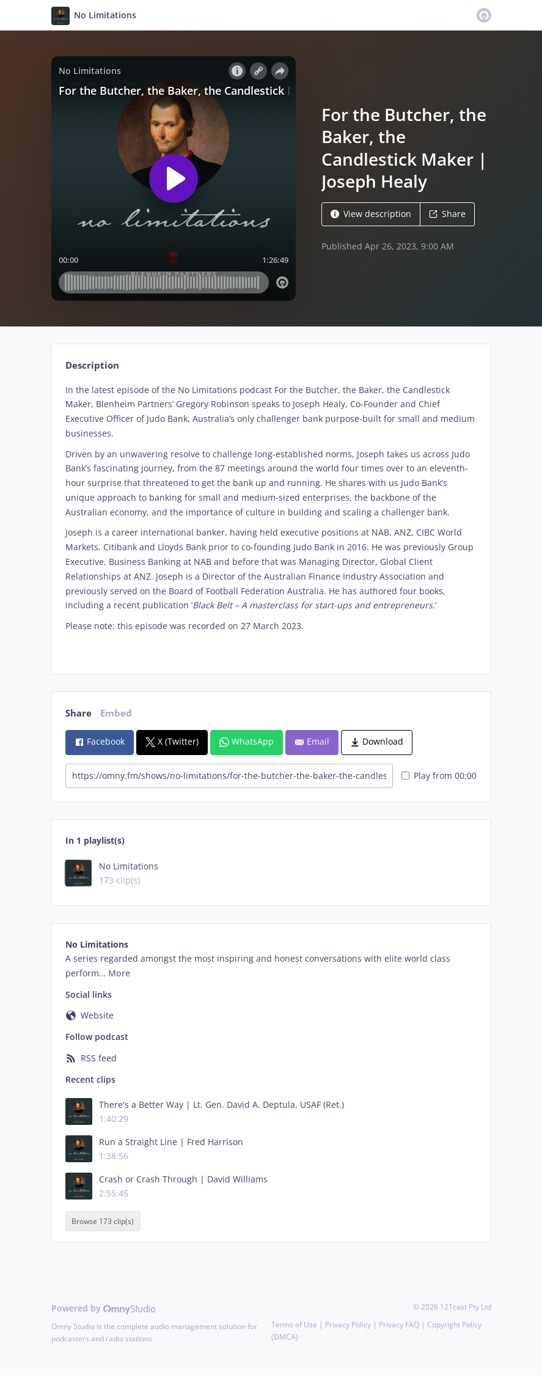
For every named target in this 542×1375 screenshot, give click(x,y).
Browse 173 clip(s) (102, 1221)
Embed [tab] (116, 713)
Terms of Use (294, 1324)
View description (371, 213)
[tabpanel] (271, 518)
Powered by (103, 1308)
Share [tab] (78, 713)
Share (447, 213)
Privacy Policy (348, 1324)
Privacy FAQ (399, 1324)
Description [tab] (92, 365)
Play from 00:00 (439, 775)
